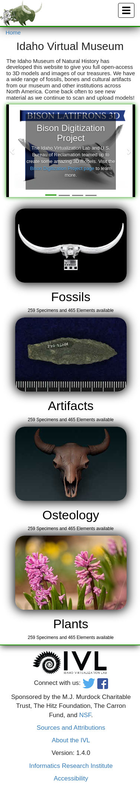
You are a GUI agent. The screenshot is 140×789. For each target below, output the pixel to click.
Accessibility (71, 778)
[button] (12, 150)
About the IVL (71, 740)
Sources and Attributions (71, 727)
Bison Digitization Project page (62, 168)
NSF (85, 715)
